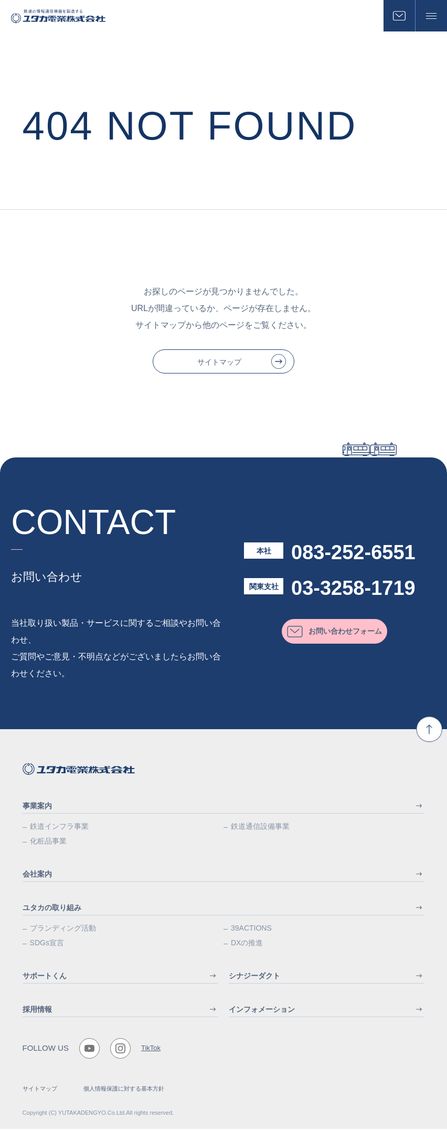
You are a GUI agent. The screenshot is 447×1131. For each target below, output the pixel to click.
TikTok (151, 1050)
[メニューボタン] (431, 15)
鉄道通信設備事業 (260, 828)
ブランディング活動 (63, 930)
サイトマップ (40, 1090)
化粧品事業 (48, 843)
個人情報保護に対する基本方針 (123, 1090)
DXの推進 (247, 945)
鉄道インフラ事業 (59, 828)
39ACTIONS (251, 930)
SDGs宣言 (47, 945)
